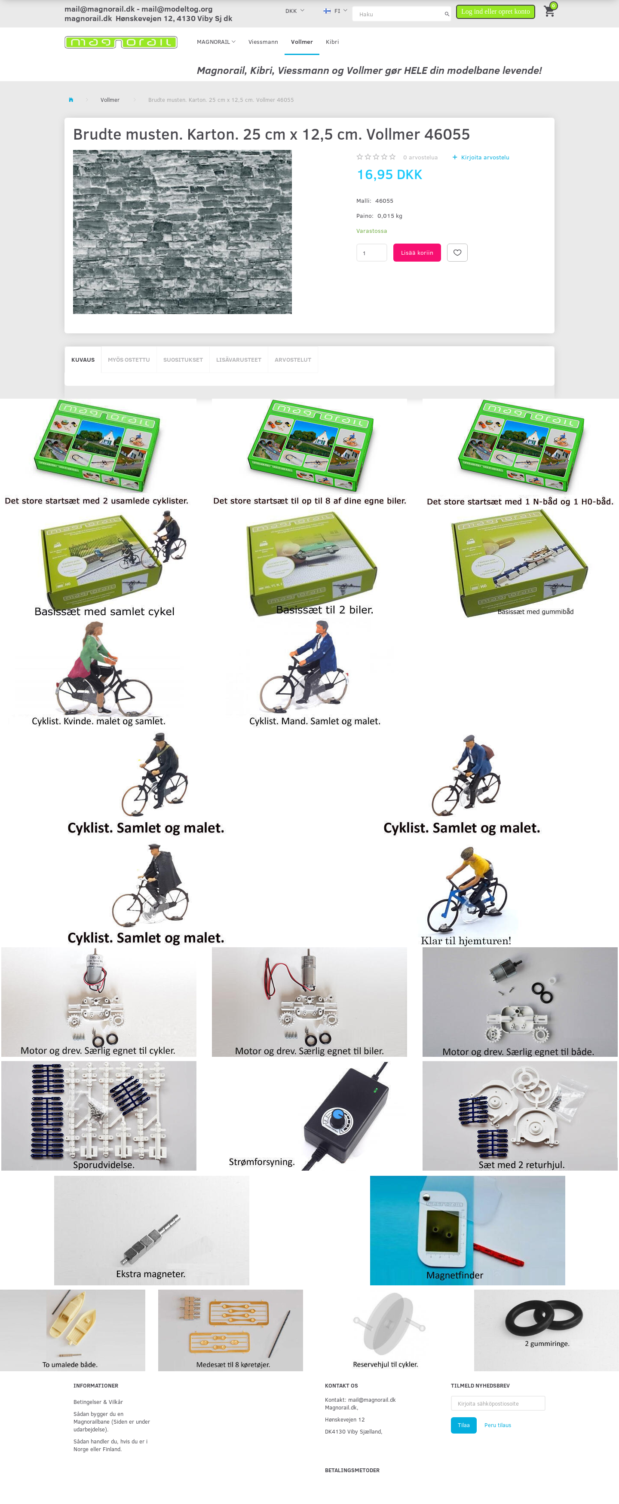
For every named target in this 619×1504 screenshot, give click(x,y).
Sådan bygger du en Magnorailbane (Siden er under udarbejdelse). (112, 1421)
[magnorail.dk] (121, 41)
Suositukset (183, 359)
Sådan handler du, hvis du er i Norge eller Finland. (110, 1444)
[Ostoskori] (550, 10)
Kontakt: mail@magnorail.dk (360, 1399)
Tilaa (464, 1425)
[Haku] (447, 13)
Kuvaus (83, 359)
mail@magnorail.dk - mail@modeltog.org (138, 8)
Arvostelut (293, 359)
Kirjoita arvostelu (484, 157)
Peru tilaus (497, 1425)
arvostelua (420, 157)
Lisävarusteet (238, 359)
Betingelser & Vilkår (98, 1401)
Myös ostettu (129, 359)
